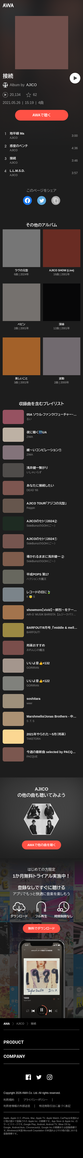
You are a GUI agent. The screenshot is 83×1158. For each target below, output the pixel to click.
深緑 (61, 324)
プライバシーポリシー (35, 1099)
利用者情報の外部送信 (17, 1106)
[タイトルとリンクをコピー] (55, 200)
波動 (61, 378)
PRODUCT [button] (14, 1042)
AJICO (31, 85)
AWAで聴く (41, 115)
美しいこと (21, 378)
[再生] (75, 78)
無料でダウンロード (41, 928)
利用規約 (9, 1099)
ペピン (21, 324)
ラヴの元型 (21, 270)
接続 (33, 1023)
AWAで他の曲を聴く (41, 845)
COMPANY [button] (14, 1056)
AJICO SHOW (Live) (61, 270)
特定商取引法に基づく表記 (55, 1106)
